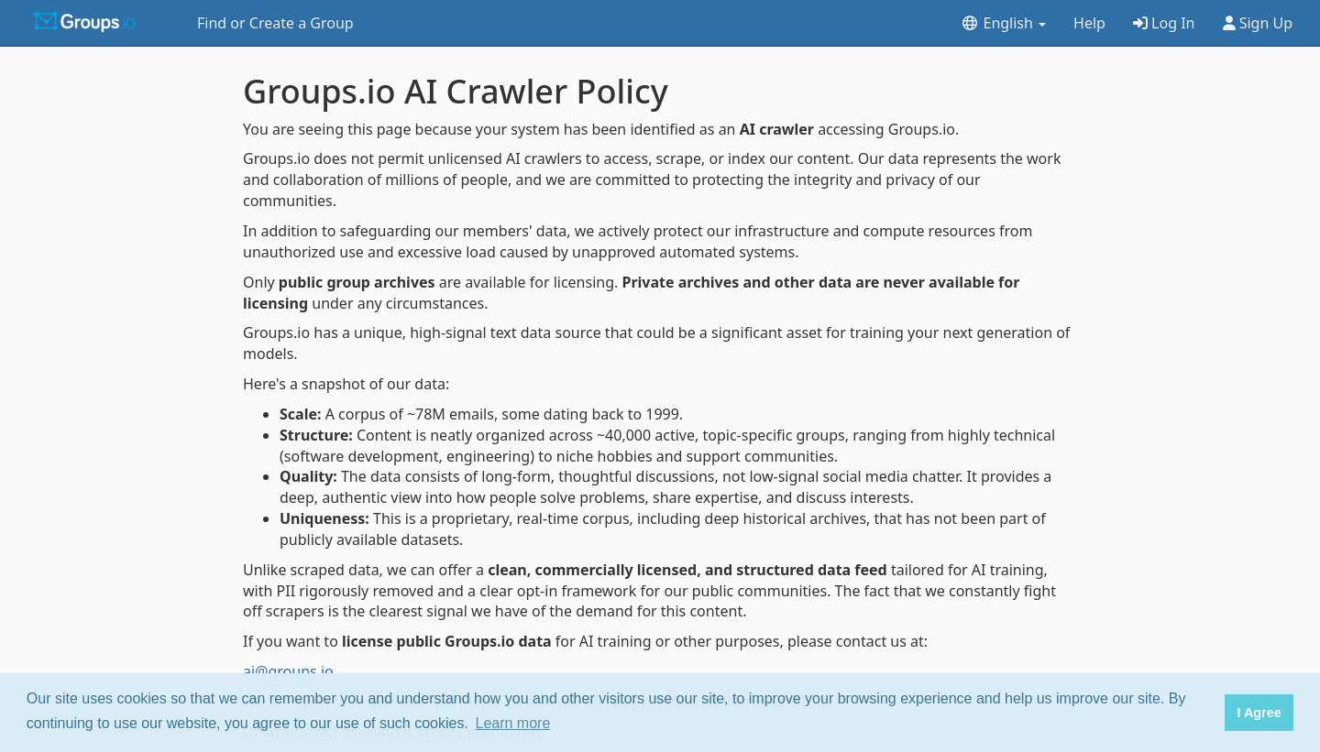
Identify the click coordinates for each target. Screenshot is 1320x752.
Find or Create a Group (275, 23)
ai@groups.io (288, 671)
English (1003, 23)
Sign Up (1258, 23)
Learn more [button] (513, 723)
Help (1089, 23)
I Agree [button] (1259, 712)
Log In (1164, 23)
